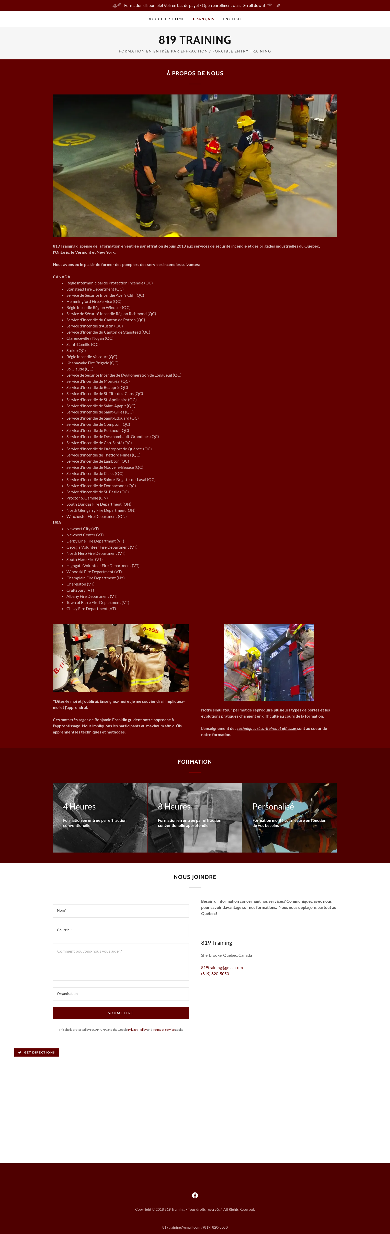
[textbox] (121, 911)
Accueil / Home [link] (167, 19)
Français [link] (204, 19)
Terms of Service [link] (164, 1029)
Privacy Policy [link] (137, 1029)
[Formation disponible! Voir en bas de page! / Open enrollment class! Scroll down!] (195, 5)
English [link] (232, 19)
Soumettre (121, 1013)
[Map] (195, 1105)
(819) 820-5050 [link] (215, 973)
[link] (194, 42)
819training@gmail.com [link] (222, 967)
